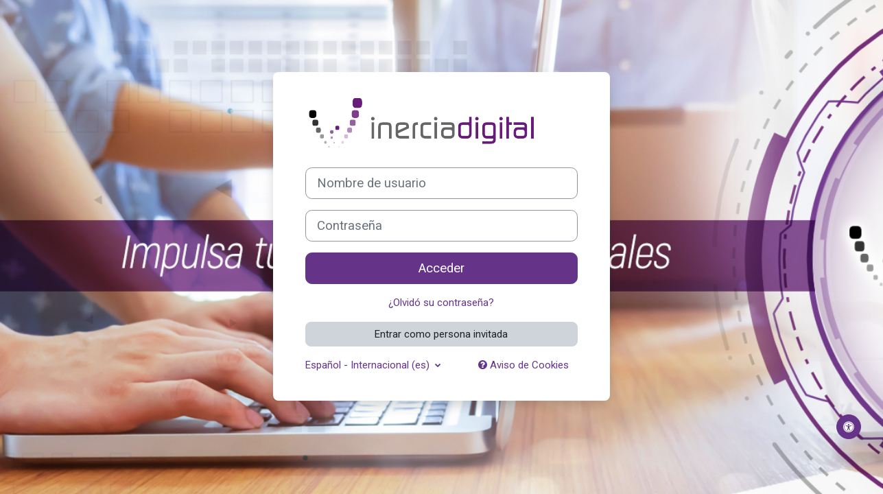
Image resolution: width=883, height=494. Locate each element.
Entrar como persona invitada (441, 334)
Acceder (441, 268)
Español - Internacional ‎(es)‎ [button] (368, 365)
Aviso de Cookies (523, 365)
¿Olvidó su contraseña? (441, 302)
